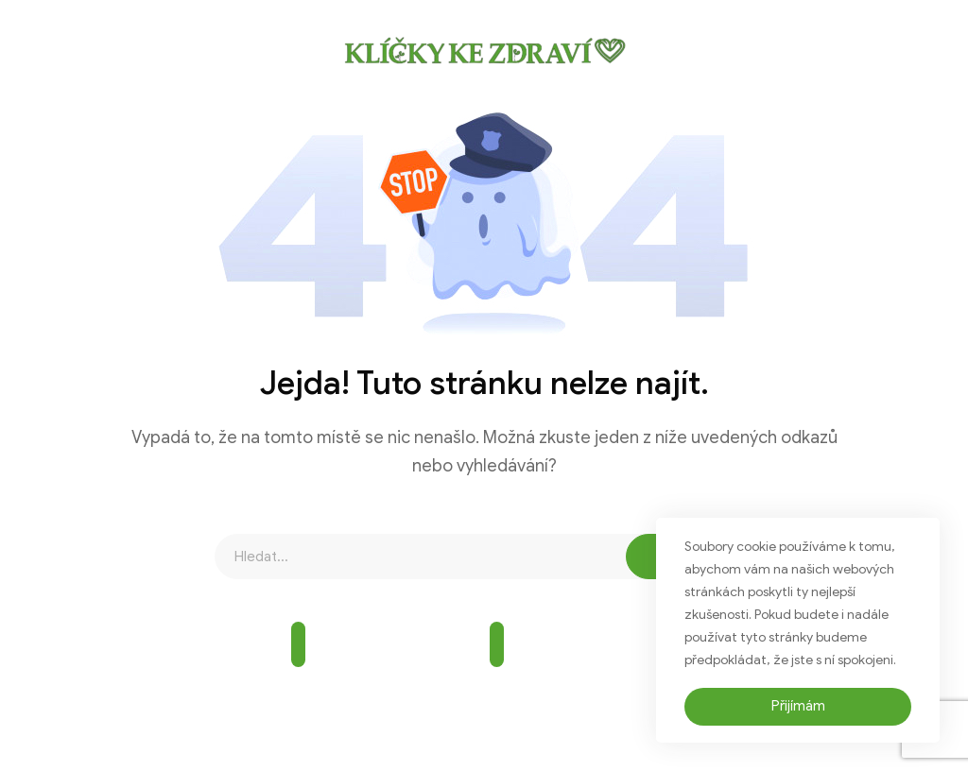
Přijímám (798, 705)
